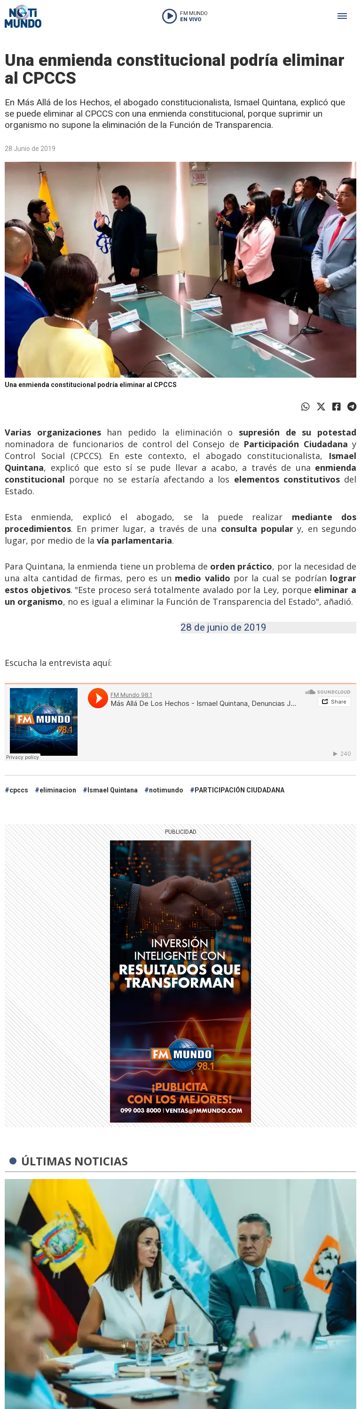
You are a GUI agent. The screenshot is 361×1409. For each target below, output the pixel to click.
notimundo (166, 790)
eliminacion (57, 790)
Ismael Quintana (112, 790)
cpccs (18, 790)
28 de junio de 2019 (223, 627)
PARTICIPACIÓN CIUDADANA (239, 790)
